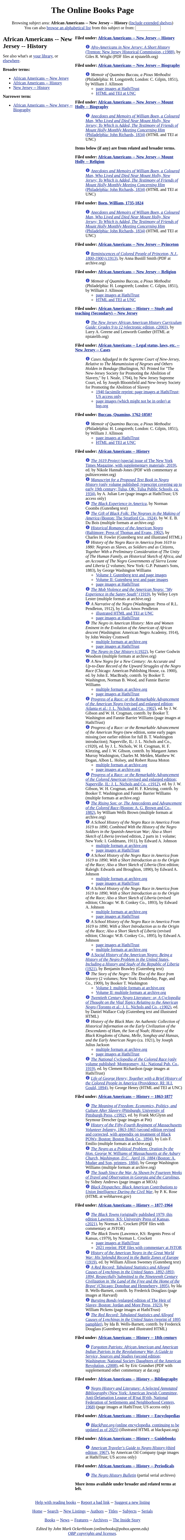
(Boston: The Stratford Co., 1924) (132, 515)
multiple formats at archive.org (121, 641)
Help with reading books (55, 1502)
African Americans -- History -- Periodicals (136, 1466)
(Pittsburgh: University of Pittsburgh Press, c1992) (131, 1110)
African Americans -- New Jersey (41, 78)
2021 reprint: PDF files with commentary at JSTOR (139, 1247)
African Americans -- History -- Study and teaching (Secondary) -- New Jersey (124, 310)
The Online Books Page (92, 10)
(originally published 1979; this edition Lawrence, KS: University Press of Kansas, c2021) (128, 1219)
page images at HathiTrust (117, 88)
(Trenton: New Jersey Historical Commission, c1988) (129, 49)
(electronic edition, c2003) (133, 324)
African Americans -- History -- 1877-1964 (135, 1205)
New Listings (74, 1511)
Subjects (129, 1511)
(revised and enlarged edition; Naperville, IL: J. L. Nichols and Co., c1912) (132, 779)
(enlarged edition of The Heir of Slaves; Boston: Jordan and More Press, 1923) (127, 1302)
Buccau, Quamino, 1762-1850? (125, 414)
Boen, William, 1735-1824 (120, 203)
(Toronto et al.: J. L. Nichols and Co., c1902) (132, 1002)
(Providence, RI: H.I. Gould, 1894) (133, 1083)
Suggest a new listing (132, 1502)
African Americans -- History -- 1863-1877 (135, 1096)
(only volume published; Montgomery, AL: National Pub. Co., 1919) (132, 1064)
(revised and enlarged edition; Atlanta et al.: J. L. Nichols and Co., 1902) (132, 704)
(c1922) (119, 651)
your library (43, 56)
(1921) (132, 962)
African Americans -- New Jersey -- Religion (137, 272)
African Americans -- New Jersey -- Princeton (138, 244)
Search (53, 1511)
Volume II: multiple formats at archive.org (131, 992)
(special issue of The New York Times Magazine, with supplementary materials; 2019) (130, 462)
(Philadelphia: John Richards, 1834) (132, 125)
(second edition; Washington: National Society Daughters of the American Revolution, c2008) (133, 1356)
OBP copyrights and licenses (92, 1533)
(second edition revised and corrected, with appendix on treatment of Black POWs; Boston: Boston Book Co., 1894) (133, 1132)
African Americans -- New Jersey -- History (136, 38)
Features (81, 1520)
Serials (147, 1511)
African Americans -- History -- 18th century (137, 1337)
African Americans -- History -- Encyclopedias (139, 1415)
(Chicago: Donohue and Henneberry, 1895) (132, 1276)
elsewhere (11, 60)
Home (37, 1511)
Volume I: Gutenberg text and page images (131, 575)
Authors (97, 1511)
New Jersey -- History (31, 87)
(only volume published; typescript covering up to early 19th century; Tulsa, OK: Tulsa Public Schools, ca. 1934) (133, 487)
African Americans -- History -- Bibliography (138, 1379)
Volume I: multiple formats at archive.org (130, 988)
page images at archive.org (118, 769)
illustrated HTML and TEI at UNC (124, 613)
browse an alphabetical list (69, 28)
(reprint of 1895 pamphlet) (133, 1319)
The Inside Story (127, 1520)
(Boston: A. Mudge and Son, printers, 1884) (132, 1156)
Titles (113, 1511)
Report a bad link (95, 1502)
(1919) (128, 591)
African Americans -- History (37, 83)
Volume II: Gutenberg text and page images (132, 579)
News (64, 1520)
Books (50, 1520)
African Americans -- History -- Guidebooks (137, 1438)
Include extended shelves (151, 23)
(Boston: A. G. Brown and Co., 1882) (133, 808)
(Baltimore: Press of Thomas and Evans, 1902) (124, 530)
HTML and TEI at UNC (116, 93)
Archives (100, 1520)
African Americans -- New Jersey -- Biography (139, 65)
